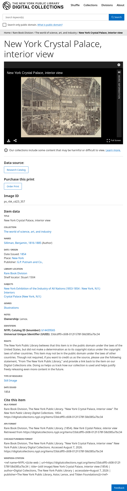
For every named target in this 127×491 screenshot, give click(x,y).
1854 (23, 254)
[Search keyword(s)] (56, 17)
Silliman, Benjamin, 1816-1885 (22, 243)
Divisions (107, 5)
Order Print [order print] (13, 186)
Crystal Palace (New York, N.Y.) (22, 296)
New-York (18, 258)
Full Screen (114, 140)
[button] (119, 72)
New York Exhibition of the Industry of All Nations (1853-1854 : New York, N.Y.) (52, 288)
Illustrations (11, 308)
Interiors (9, 292)
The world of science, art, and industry (27, 231)
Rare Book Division (15, 273)
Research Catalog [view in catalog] (16, 169)
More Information (119, 76)
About (120, 5)
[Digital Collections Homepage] (33, 6)
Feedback (119, 487)
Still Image (10, 380)
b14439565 (48, 330)
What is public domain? (50, 24)
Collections (91, 5)
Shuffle (75, 5)
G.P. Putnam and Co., (30, 262)
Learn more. (113, 150)
